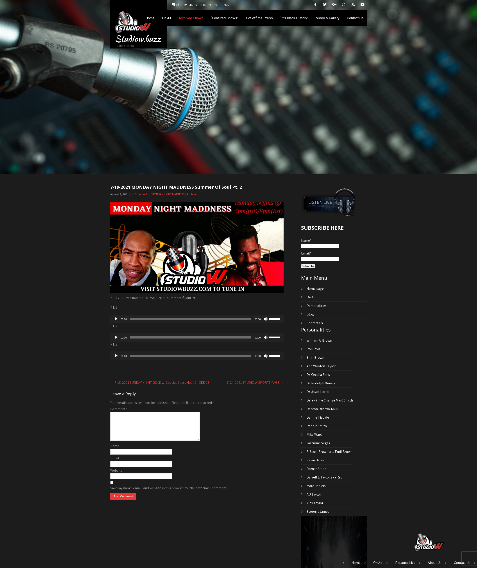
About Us (434, 563)
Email (114, 463)
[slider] (190, 319)
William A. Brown (319, 340)
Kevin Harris (316, 460)
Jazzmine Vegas (318, 443)
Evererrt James (318, 511)
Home (150, 18)
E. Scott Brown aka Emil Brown (329, 451)
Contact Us (355, 18)
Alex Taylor (315, 503)
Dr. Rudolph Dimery (321, 383)
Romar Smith (317, 468)
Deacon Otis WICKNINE (323, 409)
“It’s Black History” (294, 18)
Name (114, 451)
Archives (192, 194)
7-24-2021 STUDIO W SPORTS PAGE (255, 382)
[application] (197, 319)
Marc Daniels (316, 486)
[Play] (116, 319)
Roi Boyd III (315, 349)
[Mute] (265, 319)
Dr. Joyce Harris (318, 391)
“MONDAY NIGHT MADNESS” (167, 194)
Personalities (317, 305)
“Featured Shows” (224, 18)
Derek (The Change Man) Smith (330, 400)
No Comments (139, 194)
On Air (166, 18)
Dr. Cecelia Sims (318, 374)
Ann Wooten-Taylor (321, 366)
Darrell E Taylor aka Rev (324, 477)
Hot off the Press (259, 18)
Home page (315, 288)
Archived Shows (191, 18)
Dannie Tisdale (318, 417)
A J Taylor (314, 494)
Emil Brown (315, 357)
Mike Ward (314, 434)
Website (116, 475)
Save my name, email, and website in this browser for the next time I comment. (168, 493)
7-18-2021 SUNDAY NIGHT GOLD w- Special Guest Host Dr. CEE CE (159, 382)
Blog (310, 314)
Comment (119, 409)
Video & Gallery (327, 18)
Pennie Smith (317, 426)
